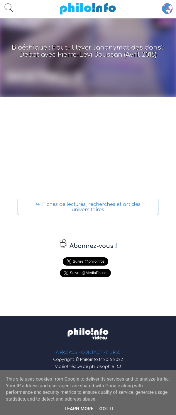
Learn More (79, 408)
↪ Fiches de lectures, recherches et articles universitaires (88, 207)
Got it (106, 408)
